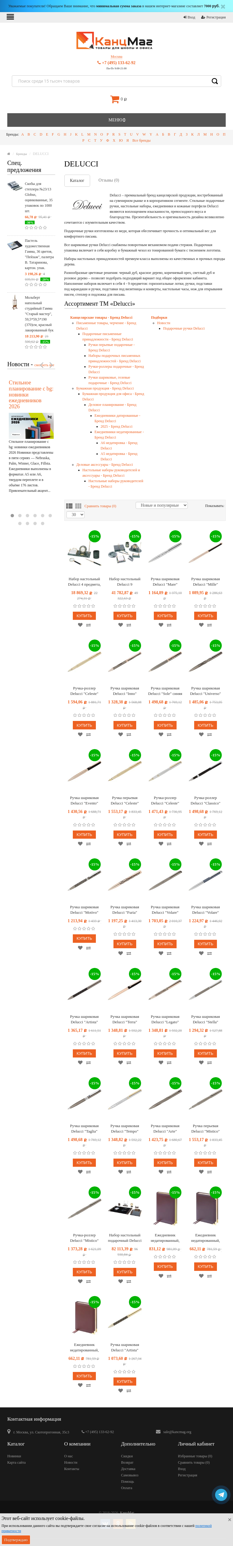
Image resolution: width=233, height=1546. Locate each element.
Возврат (127, 1462)
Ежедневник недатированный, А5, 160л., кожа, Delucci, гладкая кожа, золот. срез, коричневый (165, 1238)
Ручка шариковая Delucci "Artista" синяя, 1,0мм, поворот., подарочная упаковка (124, 1347)
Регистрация (213, 17)
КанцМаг (127, 1513)
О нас (68, 1456)
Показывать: (207, 506)
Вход (189, 17)
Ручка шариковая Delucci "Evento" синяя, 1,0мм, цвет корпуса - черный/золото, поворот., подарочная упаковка (84, 800)
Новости (164, 323)
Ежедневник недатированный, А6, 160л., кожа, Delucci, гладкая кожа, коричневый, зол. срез (205, 1238)
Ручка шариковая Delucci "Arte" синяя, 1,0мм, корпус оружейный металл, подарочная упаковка (165, 1128)
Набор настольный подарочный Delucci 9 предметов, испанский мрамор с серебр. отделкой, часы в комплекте (125, 1238)
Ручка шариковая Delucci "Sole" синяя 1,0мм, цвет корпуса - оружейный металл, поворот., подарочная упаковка (165, 691)
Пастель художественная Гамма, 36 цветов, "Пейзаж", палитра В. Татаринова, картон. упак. (39, 254)
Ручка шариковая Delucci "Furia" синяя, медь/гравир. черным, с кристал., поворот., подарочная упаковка (124, 910)
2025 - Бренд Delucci (117, 426)
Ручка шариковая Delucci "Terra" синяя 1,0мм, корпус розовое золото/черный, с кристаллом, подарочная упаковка (125, 1019)
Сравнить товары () (100, 506)
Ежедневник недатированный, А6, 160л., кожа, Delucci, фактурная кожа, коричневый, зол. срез (84, 1347)
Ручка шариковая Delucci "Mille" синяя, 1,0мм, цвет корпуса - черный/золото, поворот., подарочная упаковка (205, 582)
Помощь (127, 1481)
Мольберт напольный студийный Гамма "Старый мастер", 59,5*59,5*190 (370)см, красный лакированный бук (39, 313)
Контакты (71, 1469)
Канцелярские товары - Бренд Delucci (101, 317)
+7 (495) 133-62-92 (116, 63)
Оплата (126, 1488)
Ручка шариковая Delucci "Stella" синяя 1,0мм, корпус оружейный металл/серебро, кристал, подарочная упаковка (205, 1019)
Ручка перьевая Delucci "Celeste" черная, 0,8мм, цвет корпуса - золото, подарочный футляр (124, 800)
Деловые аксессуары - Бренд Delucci (104, 464)
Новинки (14, 1456)
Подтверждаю (16, 1540)
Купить (84, 615)
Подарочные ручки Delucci (184, 328)
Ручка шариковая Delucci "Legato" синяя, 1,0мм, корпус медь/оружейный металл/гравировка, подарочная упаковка (165, 1019)
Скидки (127, 1456)
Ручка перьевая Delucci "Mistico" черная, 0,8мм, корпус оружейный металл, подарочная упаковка (205, 1128)
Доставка (128, 1469)
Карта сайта (16, 1462)
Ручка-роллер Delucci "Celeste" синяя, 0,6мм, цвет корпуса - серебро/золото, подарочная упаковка (165, 800)
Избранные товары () (195, 1456)
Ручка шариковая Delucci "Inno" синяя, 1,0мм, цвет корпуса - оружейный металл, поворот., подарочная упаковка (124, 691)
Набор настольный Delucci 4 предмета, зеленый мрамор (84, 582)
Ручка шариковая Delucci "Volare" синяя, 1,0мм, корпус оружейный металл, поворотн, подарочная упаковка (165, 910)
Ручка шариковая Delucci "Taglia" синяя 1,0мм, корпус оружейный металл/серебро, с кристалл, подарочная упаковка (84, 1128)
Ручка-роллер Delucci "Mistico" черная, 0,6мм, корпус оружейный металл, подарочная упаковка (84, 1238)
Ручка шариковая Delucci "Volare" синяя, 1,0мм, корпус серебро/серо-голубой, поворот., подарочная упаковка (205, 910)
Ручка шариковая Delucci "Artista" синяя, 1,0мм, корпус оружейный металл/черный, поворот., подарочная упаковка (84, 1019)
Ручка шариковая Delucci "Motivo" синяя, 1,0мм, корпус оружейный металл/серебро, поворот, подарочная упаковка (84, 910)
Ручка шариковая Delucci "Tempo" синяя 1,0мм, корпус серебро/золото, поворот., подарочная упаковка (125, 1128)
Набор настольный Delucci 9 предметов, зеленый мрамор (124, 582)
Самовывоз (129, 1475)
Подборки (159, 317)
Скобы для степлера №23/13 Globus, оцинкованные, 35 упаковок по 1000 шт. (39, 197)
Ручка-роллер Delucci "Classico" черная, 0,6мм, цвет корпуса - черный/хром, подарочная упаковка (205, 800)
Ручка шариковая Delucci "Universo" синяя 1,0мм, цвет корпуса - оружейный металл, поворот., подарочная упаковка (205, 691)
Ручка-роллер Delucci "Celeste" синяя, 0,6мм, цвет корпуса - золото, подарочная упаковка (84, 691)
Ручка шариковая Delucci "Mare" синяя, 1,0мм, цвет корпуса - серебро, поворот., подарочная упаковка (165, 582)
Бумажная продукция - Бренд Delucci (105, 388)
